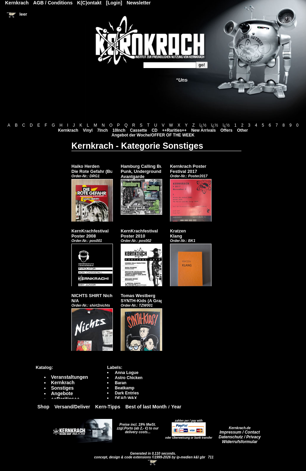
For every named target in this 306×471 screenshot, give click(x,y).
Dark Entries (127, 393)
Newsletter (139, 2)
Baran (120, 382)
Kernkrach (68, 130)
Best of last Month (146, 406)
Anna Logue (126, 372)
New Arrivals (203, 130)
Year (176, 406)
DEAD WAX (126, 398)
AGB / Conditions (53, 2)
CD (154, 130)
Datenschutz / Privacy (240, 437)
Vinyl (87, 130)
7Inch (102, 130)
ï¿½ (202, 125)
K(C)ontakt (89, 2)
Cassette (138, 130)
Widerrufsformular (240, 441)
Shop (43, 406)
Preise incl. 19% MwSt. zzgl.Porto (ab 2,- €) (136, 426)
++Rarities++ (174, 130)
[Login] (114, 2)
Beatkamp (124, 388)
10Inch (119, 130)
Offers (226, 130)
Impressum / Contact (240, 432)
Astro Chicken (128, 377)
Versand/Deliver (72, 406)
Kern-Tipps (107, 406)
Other (242, 130)
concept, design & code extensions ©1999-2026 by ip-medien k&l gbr (150, 457)
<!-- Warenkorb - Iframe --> (153, 462)
